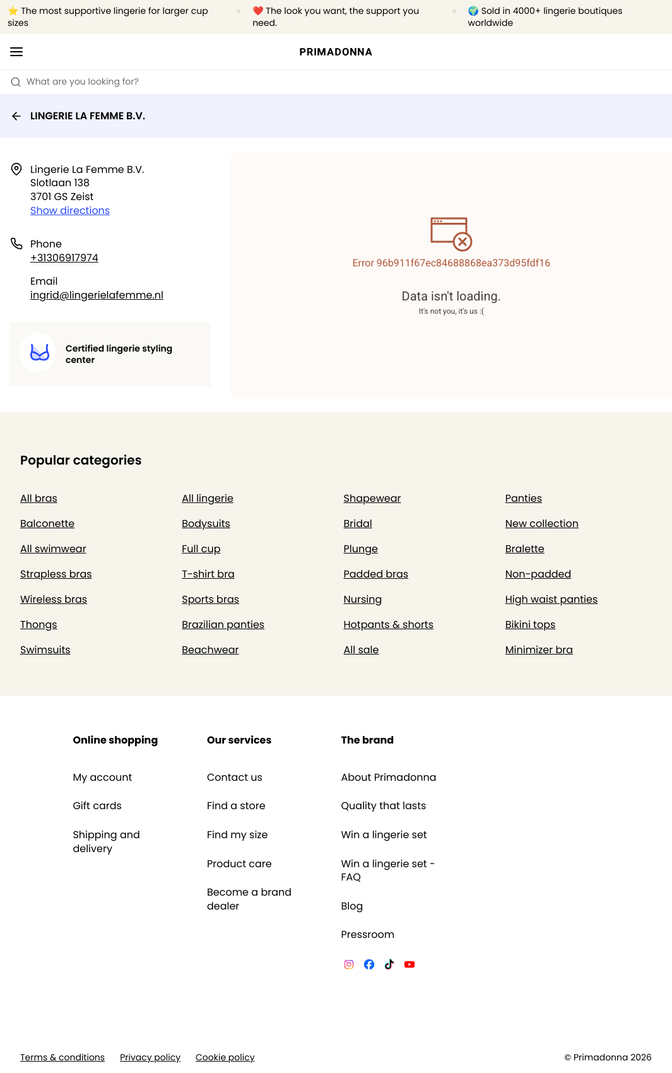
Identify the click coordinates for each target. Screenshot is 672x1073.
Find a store (236, 806)
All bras (38, 498)
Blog (352, 906)
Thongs (38, 624)
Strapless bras (56, 574)
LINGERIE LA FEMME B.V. (77, 116)
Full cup (201, 549)
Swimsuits (45, 650)
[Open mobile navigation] (16, 52)
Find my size (237, 835)
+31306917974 (64, 258)
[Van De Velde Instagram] (349, 966)
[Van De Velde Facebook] (369, 966)
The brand (367, 740)
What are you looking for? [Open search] (74, 81)
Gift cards (97, 806)
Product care (239, 864)
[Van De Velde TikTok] (389, 966)
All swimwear (53, 549)
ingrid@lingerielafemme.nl (96, 295)
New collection (542, 523)
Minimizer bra (539, 650)
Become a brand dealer (249, 899)
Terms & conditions (62, 1058)
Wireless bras (53, 599)
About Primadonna (389, 778)
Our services (239, 740)
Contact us (234, 778)
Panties (523, 498)
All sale (361, 650)
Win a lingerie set (384, 835)
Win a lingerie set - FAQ (388, 870)
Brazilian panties (223, 624)
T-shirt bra (208, 574)
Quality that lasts (384, 806)
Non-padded (538, 574)
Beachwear (210, 650)
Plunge (361, 549)
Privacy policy (150, 1058)
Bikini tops (530, 624)
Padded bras (376, 574)
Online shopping (115, 740)
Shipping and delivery (106, 841)
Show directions (70, 210)
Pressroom (368, 935)
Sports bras (210, 599)
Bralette (525, 549)
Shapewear (372, 498)
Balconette (47, 523)
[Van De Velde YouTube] (409, 966)
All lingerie (207, 498)
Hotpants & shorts (389, 624)
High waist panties (551, 599)
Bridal (358, 523)
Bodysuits (206, 523)
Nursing (363, 599)
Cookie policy (225, 1058)
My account (102, 778)
